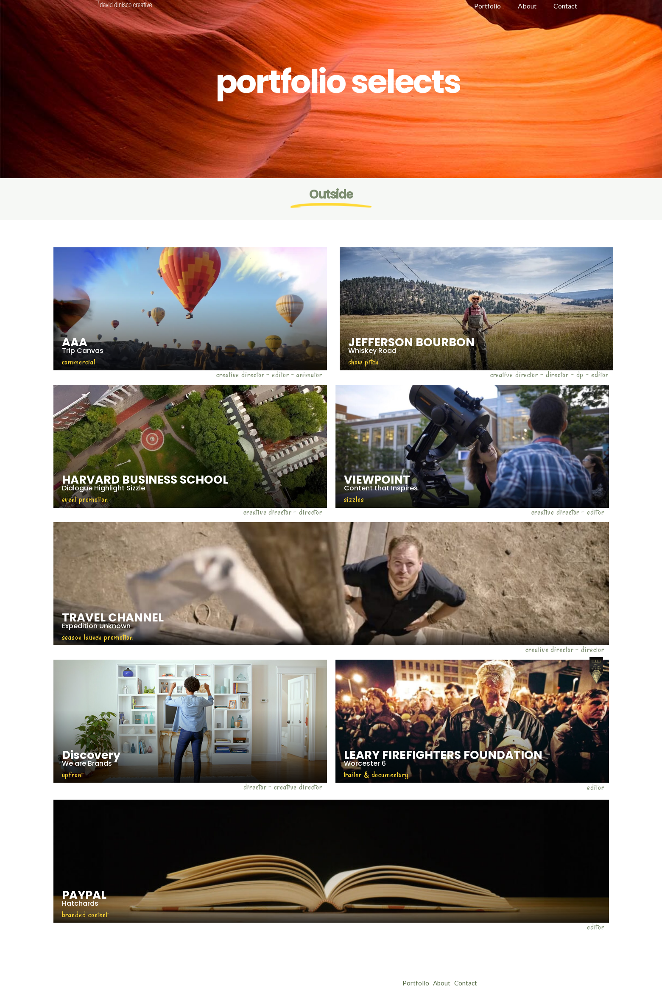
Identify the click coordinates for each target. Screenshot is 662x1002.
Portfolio (415, 983)
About (445, 983)
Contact (472, 983)
